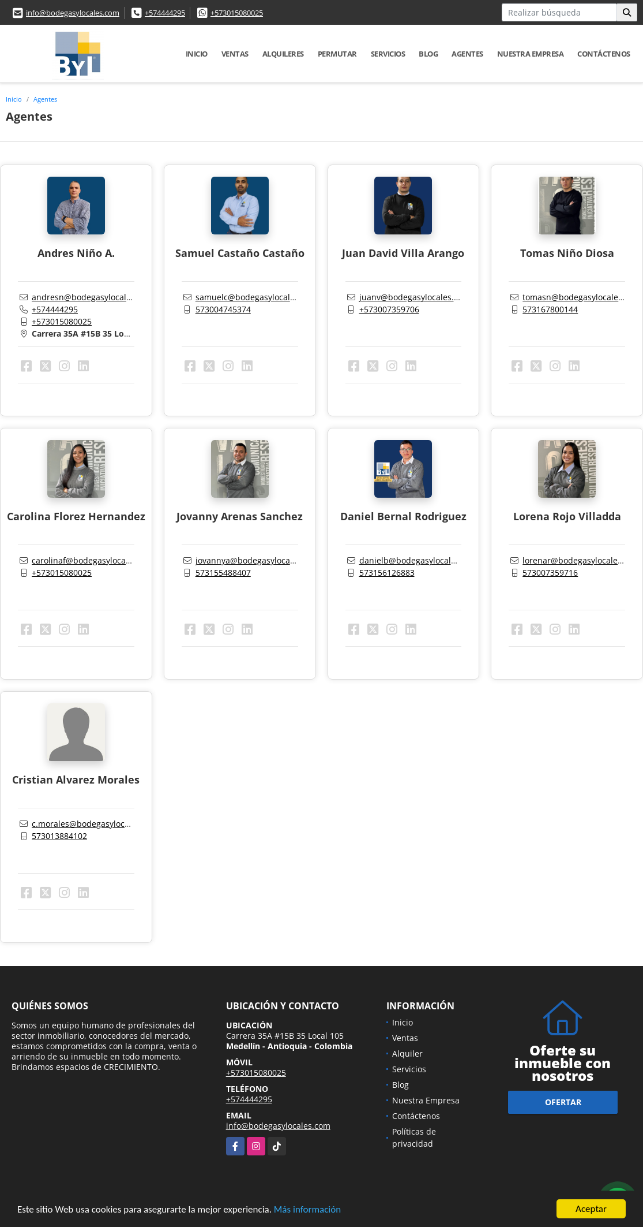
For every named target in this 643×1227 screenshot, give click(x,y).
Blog (428, 54)
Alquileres (283, 54)
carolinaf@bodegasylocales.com (93, 560)
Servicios (388, 54)
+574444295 (165, 13)
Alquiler (407, 1053)
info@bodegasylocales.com (72, 13)
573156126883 (387, 572)
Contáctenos (603, 54)
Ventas (235, 54)
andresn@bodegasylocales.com (92, 297)
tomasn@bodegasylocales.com (581, 297)
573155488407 (223, 572)
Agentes (467, 54)
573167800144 (550, 309)
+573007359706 (389, 309)
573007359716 (550, 572)
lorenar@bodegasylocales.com (581, 560)
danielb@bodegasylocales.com (418, 560)
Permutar (337, 54)
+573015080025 (236, 13)
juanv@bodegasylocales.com (414, 297)
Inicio (197, 54)
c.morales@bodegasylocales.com (95, 823)
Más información (307, 1210)
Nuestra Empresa (530, 54)
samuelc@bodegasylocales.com (256, 297)
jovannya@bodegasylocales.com (257, 560)
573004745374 (223, 309)
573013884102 (59, 835)
